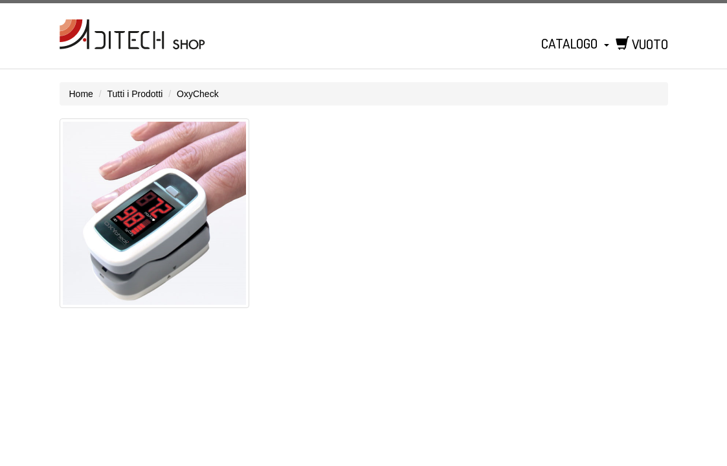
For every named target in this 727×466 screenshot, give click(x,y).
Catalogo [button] (575, 43)
